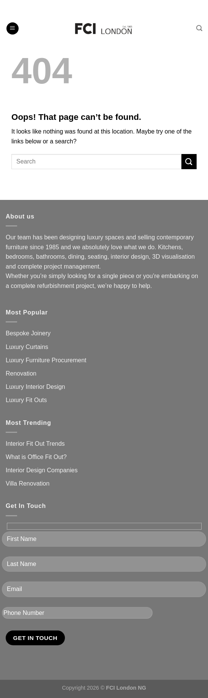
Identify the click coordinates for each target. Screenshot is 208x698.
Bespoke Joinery (28, 333)
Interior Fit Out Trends (35, 443)
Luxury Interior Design (35, 387)
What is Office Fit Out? (36, 457)
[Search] (199, 28)
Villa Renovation (27, 483)
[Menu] (12, 28)
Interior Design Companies (41, 470)
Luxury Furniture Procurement (46, 360)
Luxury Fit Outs (26, 400)
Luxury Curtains (27, 347)
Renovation (21, 373)
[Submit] (189, 161)
